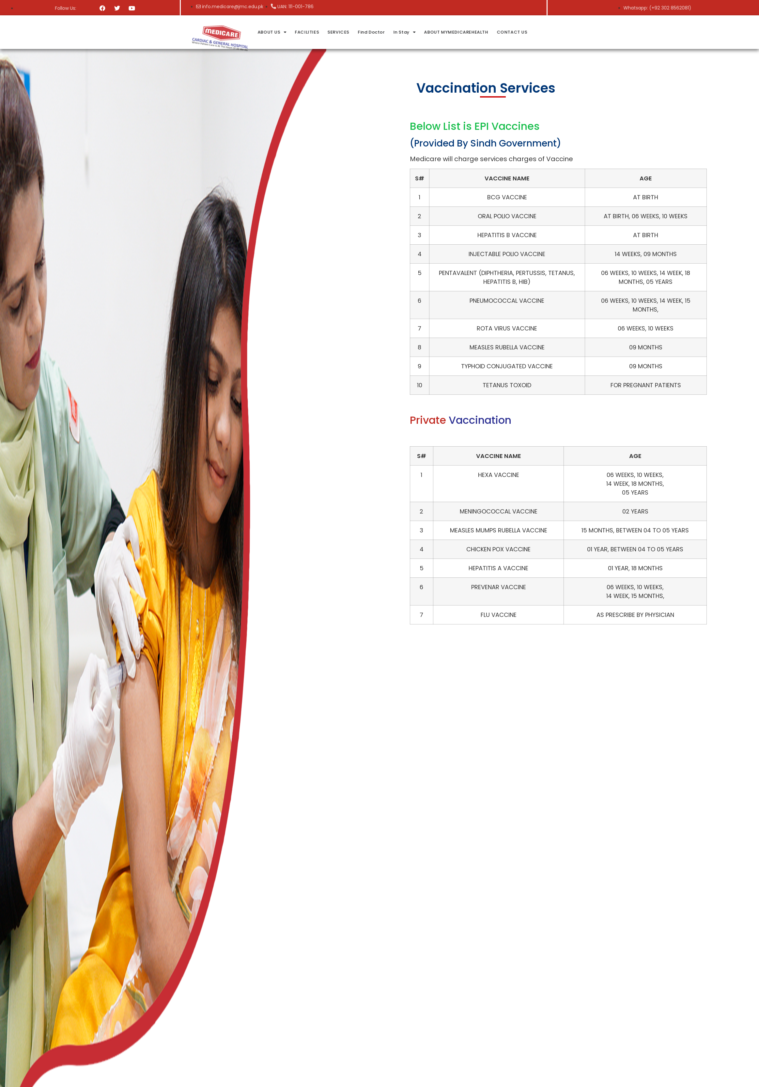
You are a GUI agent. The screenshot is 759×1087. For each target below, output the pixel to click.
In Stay (479, 32)
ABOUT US (346, 32)
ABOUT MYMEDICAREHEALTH (531, 32)
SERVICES (413, 32)
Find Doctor (445, 32)
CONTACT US (586, 32)
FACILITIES (381, 32)
